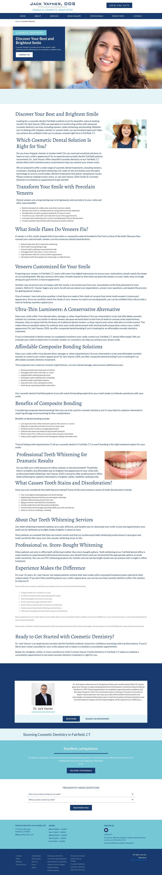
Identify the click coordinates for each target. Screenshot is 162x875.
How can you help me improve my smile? (45, 794)
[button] (30, 32)
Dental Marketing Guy (138, 860)
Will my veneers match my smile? (42, 800)
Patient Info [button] (118, 16)
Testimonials (96, 16)
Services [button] (54, 16)
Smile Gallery (74, 16)
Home (22, 16)
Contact (137, 16)
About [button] (38, 16)
